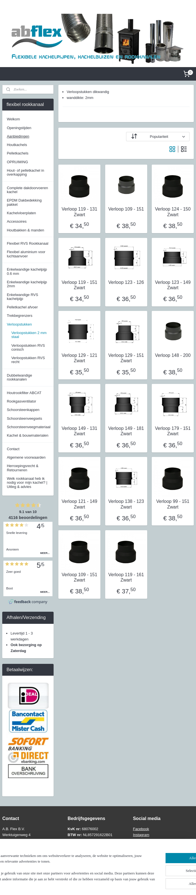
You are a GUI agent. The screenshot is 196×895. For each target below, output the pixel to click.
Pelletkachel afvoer (22, 307)
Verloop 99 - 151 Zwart (172, 504)
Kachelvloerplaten (21, 213)
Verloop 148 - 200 (172, 355)
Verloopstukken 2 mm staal (29, 335)
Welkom (13, 119)
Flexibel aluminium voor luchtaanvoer (26, 254)
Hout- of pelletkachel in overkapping (25, 172)
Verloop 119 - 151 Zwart (79, 285)
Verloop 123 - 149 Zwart (172, 285)
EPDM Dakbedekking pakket (24, 202)
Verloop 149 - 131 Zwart (79, 431)
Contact (13, 449)
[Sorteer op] (157, 136)
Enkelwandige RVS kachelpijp (22, 297)
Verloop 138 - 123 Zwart (126, 504)
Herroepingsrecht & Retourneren (22, 468)
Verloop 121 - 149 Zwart (79, 504)
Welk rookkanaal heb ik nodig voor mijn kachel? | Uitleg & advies (27, 482)
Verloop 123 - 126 (126, 282)
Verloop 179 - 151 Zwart (172, 431)
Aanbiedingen (18, 136)
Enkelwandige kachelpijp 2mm (27, 284)
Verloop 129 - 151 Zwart (126, 358)
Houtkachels (17, 145)
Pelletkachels (17, 153)
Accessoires (17, 221)
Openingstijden (19, 128)
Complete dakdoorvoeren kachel (27, 190)
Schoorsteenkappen (23, 410)
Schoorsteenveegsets (24, 418)
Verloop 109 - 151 (126, 209)
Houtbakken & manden (25, 230)
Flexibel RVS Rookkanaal (27, 243)
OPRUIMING (17, 162)
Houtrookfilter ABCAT (24, 393)
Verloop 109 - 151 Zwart (79, 577)
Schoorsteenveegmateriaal (28, 427)
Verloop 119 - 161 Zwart (126, 577)
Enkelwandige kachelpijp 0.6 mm (27, 271)
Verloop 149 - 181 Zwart (126, 431)
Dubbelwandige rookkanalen (19, 377)
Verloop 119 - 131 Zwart (79, 212)
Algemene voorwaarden (26, 457)
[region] (61, 868)
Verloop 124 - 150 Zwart (172, 212)
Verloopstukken (19, 324)
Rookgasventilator (21, 401)
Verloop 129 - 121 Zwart (79, 358)
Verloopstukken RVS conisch (28, 347)
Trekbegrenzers (19, 315)
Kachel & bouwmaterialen (27, 435)
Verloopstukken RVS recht (28, 360)
